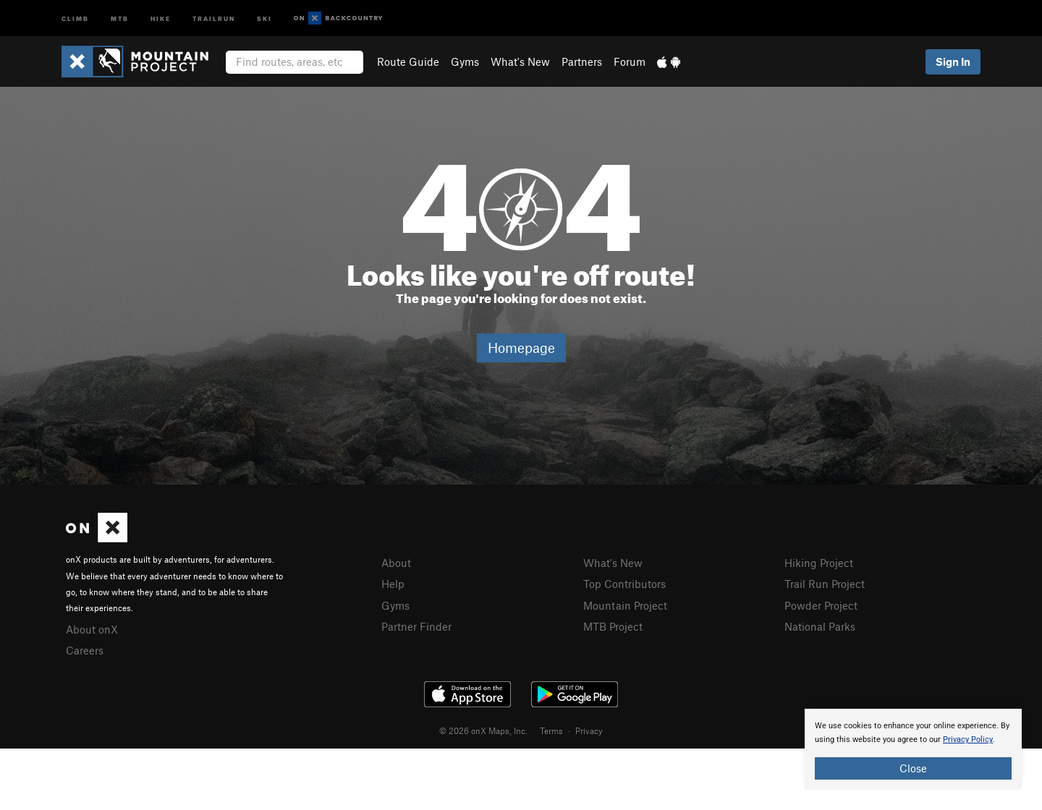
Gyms (465, 61)
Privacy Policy (968, 739)
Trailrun (213, 17)
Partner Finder (416, 626)
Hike (161, 17)
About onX (92, 629)
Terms (551, 730)
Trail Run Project (824, 583)
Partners (582, 61)
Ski (264, 17)
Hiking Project (818, 562)
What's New (520, 61)
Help (392, 583)
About (396, 562)
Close (913, 768)
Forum (629, 61)
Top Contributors (624, 583)
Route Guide (408, 61)
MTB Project (613, 626)
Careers (84, 650)
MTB (120, 17)
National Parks (819, 626)
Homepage (521, 347)
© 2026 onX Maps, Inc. (483, 730)
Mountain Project (625, 605)
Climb (75, 17)
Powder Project (820, 605)
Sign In (953, 61)
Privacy (589, 730)
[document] (913, 749)
